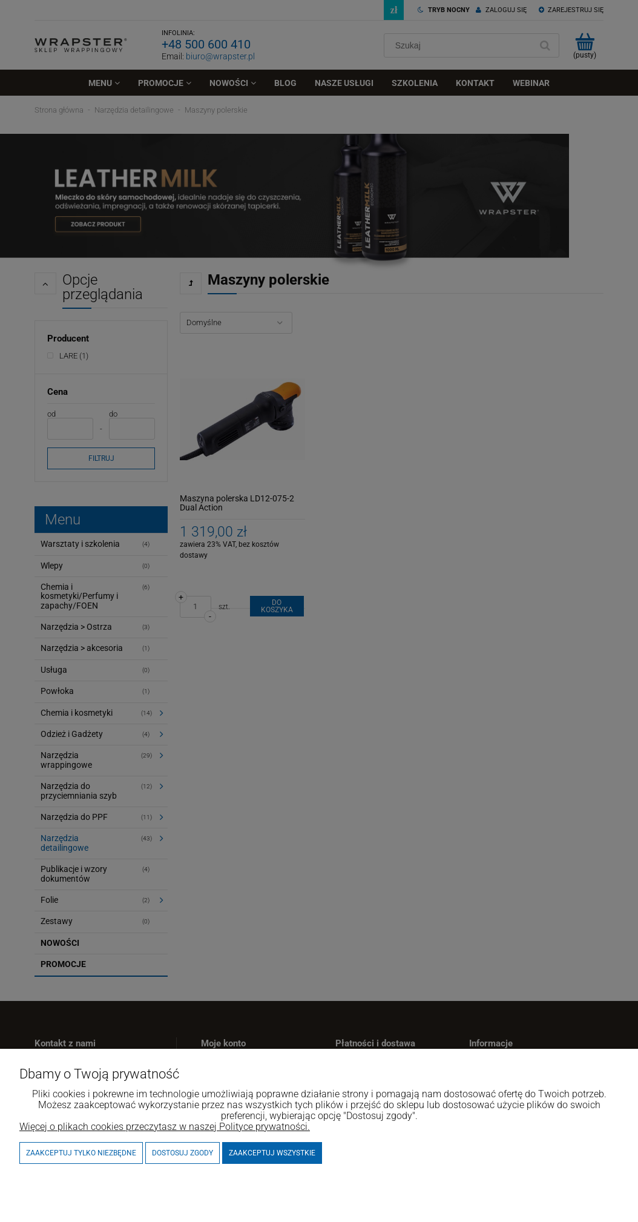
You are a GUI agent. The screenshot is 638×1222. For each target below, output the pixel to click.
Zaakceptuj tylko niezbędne (81, 1153)
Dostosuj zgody (182, 1153)
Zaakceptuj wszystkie (272, 1153)
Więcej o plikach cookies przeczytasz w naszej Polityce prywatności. (164, 1126)
